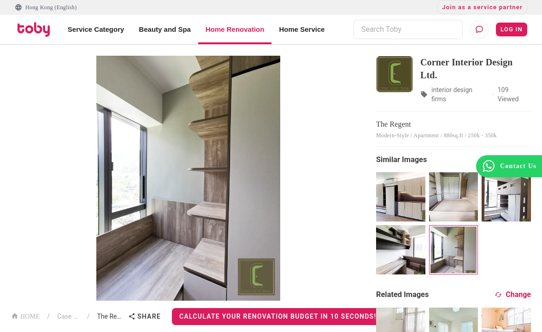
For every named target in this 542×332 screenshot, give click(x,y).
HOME (25, 315)
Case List (68, 316)
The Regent (110, 316)
